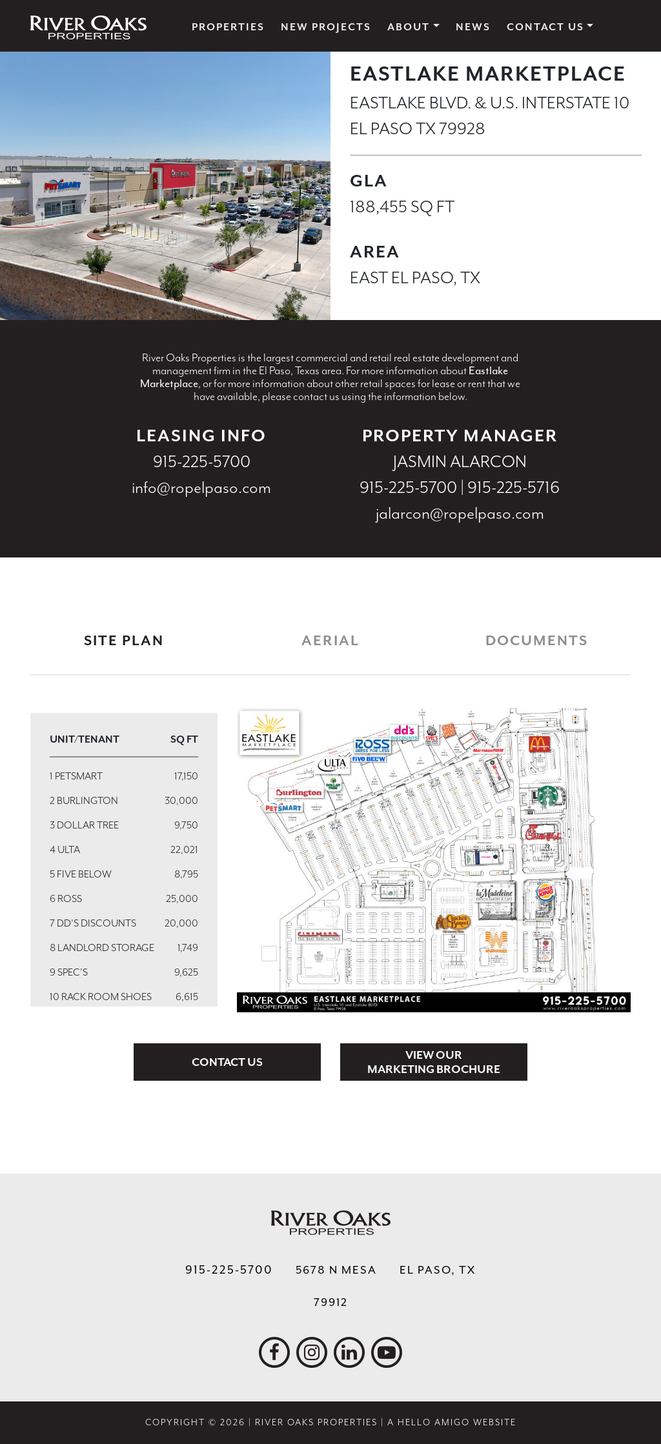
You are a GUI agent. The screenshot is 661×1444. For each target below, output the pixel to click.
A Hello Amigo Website (451, 1422)
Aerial (330, 641)
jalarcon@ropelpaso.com (460, 513)
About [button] (408, 27)
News (473, 27)
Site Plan (124, 641)
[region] (124, 860)
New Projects (326, 27)
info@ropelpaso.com (201, 487)
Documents (536, 641)
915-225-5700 (201, 461)
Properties (228, 27)
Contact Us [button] (545, 27)
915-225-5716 (513, 487)
